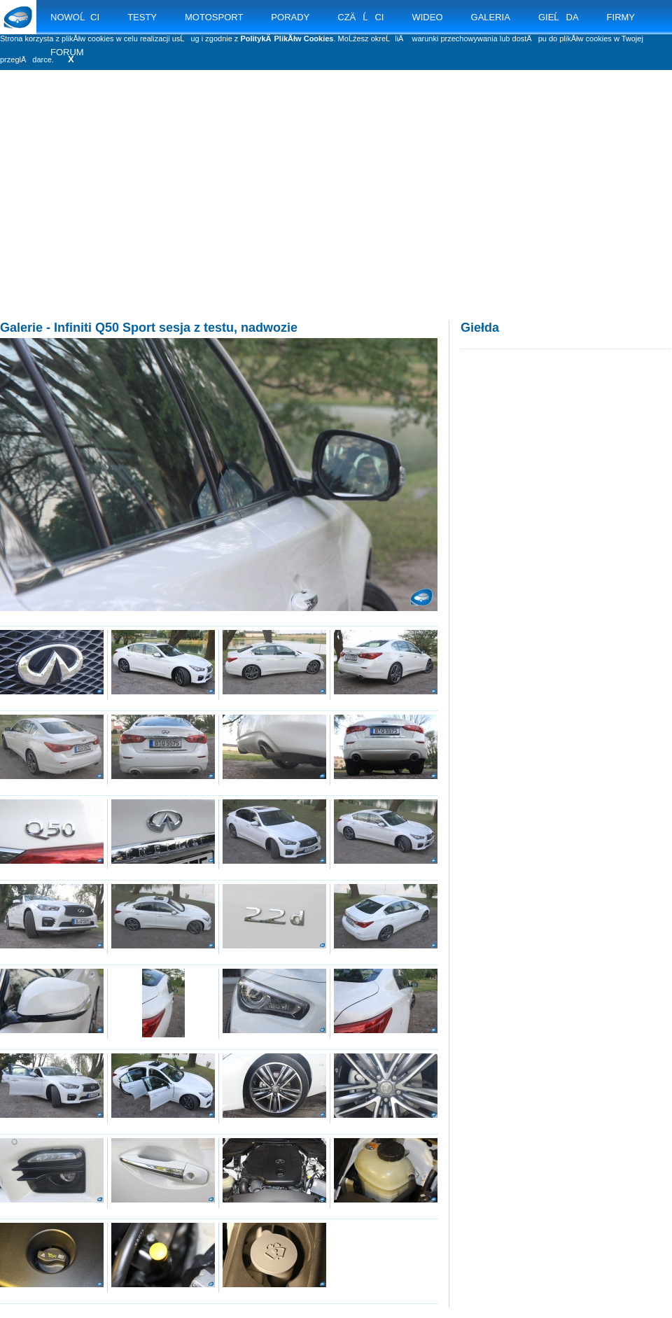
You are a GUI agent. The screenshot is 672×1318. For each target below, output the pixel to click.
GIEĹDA (558, 17)
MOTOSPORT (214, 17)
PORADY (290, 17)
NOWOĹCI (74, 17)
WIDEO (427, 17)
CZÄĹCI (360, 17)
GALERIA (490, 17)
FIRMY (621, 17)
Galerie (21, 328)
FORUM (67, 52)
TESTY (142, 17)
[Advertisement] (336, 210)
